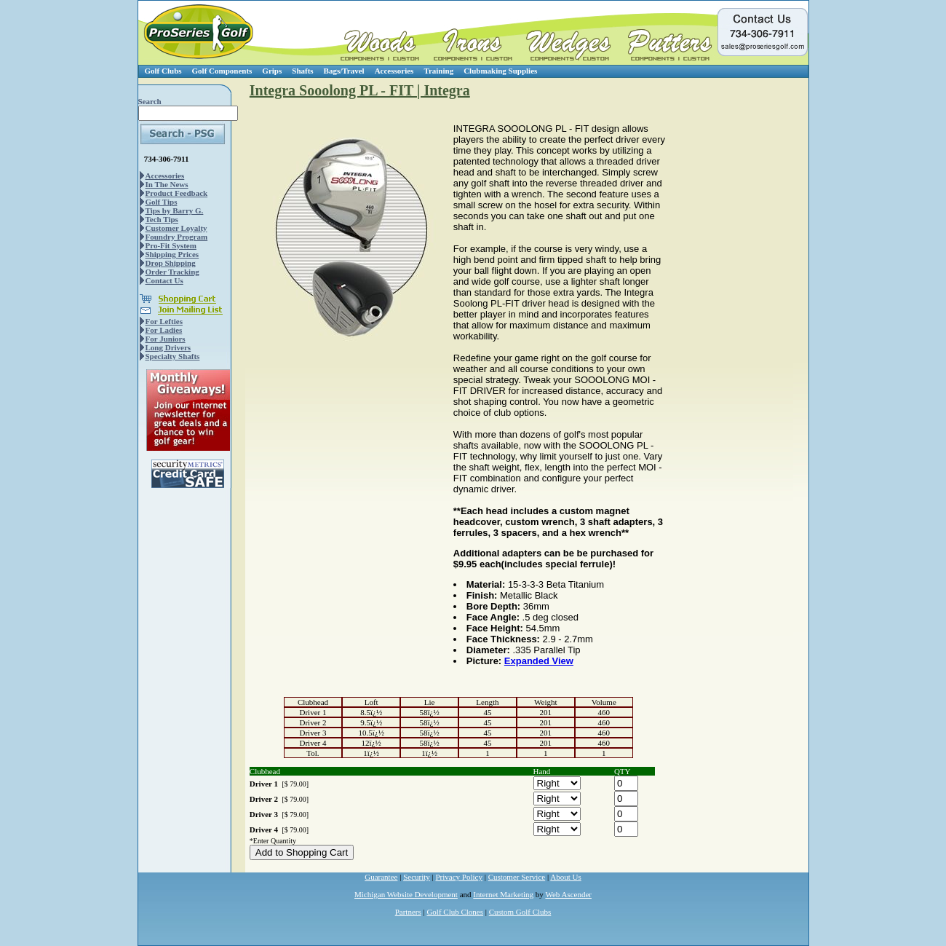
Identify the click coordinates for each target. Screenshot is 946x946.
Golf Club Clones (454, 911)
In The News (167, 184)
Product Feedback (177, 193)
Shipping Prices (172, 254)
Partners (408, 911)
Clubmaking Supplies (500, 70)
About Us (565, 876)
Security (416, 876)
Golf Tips (162, 201)
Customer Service (517, 876)
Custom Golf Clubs (520, 911)
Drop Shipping (171, 263)
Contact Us (164, 280)
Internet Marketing (503, 894)
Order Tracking (172, 271)
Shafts (302, 70)
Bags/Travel (344, 70)
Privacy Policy (459, 876)
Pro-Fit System (171, 245)
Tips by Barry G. (175, 210)
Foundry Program (177, 236)
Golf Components (222, 70)
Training (438, 70)
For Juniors (166, 338)
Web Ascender (568, 894)
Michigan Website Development (406, 894)
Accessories (394, 70)
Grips (272, 70)
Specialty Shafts (173, 356)
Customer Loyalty (176, 228)
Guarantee (381, 876)
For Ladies (164, 330)
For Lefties (164, 321)
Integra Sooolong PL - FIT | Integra (360, 90)
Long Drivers (168, 347)
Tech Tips (162, 219)
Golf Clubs (163, 70)
